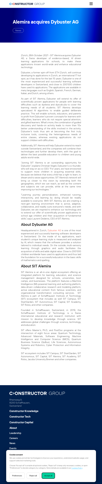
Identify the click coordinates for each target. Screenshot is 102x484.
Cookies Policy (76, 468)
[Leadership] (15, 433)
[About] (15, 428)
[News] (15, 443)
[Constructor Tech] (23, 416)
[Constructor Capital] (23, 422)
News (18, 30)
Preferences (17, 476)
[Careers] (15, 438)
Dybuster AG (54, 230)
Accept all (48, 476)
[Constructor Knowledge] (23, 411)
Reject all (33, 476)
